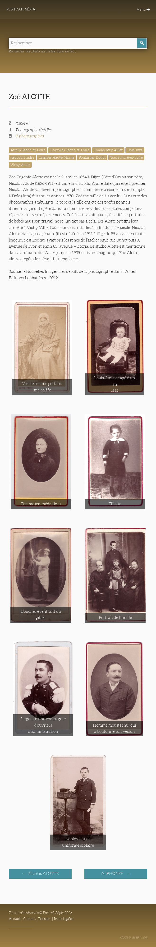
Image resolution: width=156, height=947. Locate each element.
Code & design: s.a (133, 937)
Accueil (15, 919)
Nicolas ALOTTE (43, 873)
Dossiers (44, 919)
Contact (29, 919)
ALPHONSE (112, 873)
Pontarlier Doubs (92, 157)
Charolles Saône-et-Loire (69, 150)
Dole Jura (135, 150)
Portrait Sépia (20, 9)
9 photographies (30, 136)
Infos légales (63, 919)
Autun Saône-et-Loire (27, 150)
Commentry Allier (108, 150)
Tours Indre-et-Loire (126, 157)
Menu (143, 9)
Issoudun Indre (22, 157)
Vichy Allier (20, 165)
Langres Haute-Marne (56, 157)
